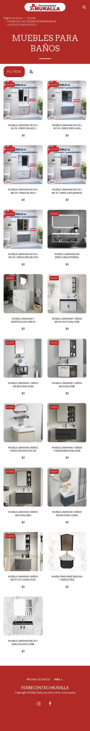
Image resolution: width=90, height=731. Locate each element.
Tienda (31, 17)
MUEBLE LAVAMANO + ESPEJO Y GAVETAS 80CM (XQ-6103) (67, 449)
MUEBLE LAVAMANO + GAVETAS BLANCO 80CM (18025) (23, 320)
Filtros (14, 71)
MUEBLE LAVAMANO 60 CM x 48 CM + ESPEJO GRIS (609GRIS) (67, 191)
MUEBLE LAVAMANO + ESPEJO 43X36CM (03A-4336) (23, 384)
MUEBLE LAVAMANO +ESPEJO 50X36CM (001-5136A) (67, 513)
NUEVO (10, 84)
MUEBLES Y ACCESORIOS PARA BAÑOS (31, 21)
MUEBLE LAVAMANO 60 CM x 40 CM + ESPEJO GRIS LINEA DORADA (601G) (67, 127)
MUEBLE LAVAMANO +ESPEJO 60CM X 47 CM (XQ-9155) (23, 578)
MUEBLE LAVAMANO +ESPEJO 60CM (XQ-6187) (23, 513)
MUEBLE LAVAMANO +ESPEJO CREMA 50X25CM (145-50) (23, 449)
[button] (5, 7)
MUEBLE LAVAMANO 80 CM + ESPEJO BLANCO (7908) (23, 642)
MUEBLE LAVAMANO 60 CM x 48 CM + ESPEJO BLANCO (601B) (23, 191)
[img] (23, 100)
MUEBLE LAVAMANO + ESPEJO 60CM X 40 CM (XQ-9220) (67, 320)
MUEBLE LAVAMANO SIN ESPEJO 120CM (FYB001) (66, 256)
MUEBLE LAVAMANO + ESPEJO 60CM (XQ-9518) (67, 384)
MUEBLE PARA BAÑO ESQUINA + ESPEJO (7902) (67, 578)
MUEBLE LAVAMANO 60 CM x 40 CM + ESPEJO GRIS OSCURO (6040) (23, 256)
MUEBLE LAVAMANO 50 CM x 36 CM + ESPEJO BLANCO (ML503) (23, 127)
